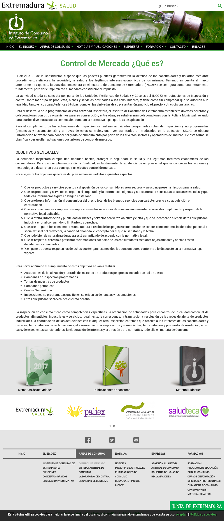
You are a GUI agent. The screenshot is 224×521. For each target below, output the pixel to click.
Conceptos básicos (55, 476)
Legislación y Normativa (58, 480)
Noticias (120, 463)
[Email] (136, 440)
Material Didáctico (199, 494)
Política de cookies (203, 514)
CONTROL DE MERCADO (92, 463)
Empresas (158, 453)
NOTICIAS (121, 453)
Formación (195, 453)
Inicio (21, 453)
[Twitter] (112, 440)
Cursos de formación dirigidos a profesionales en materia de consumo (203, 481)
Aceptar (181, 514)
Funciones (49, 472)
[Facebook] (88, 440)
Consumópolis (196, 489)
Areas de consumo (92, 453)
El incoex (49, 453)
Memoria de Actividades (130, 467)
